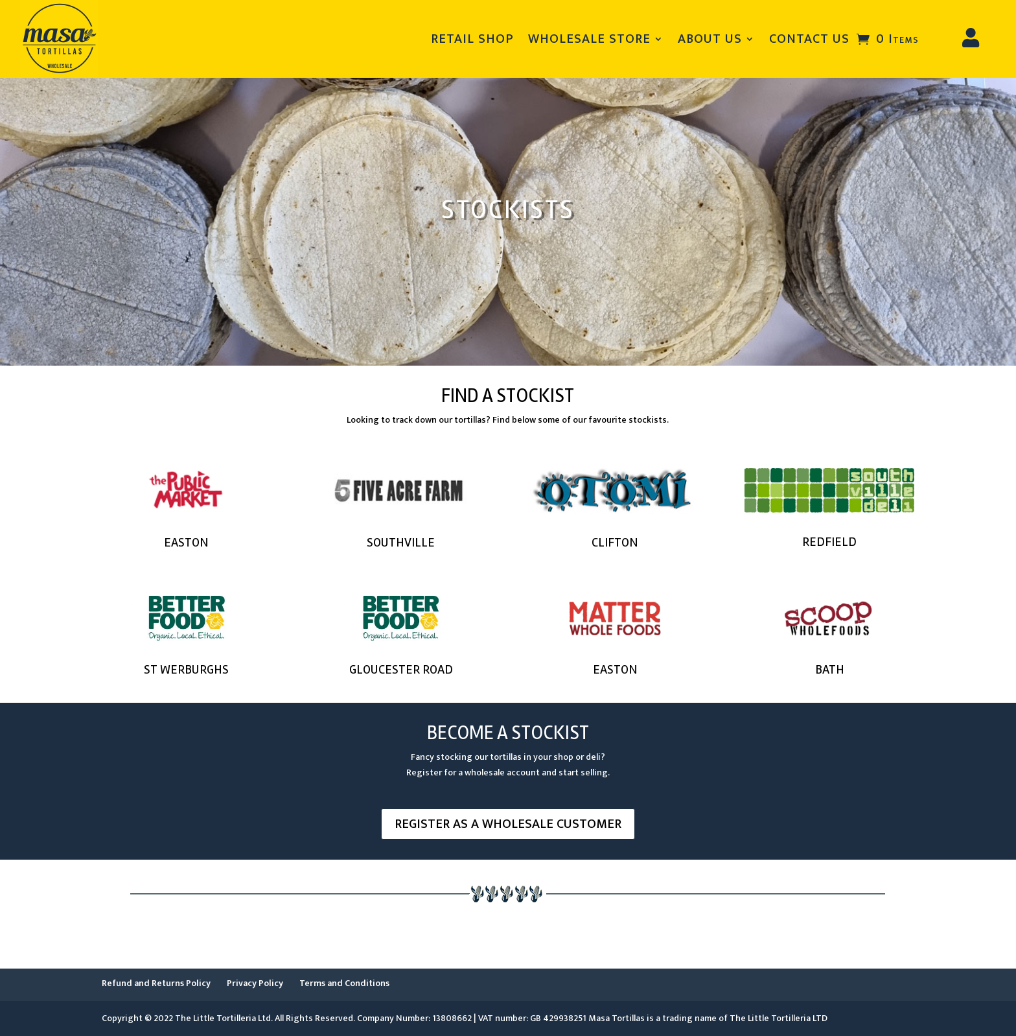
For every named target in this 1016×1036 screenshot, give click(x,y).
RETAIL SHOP (472, 39)
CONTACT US (809, 39)
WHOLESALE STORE (589, 39)
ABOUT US (710, 39)
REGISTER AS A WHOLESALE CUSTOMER (508, 824)
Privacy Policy (255, 983)
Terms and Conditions (344, 983)
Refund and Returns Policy (156, 983)
